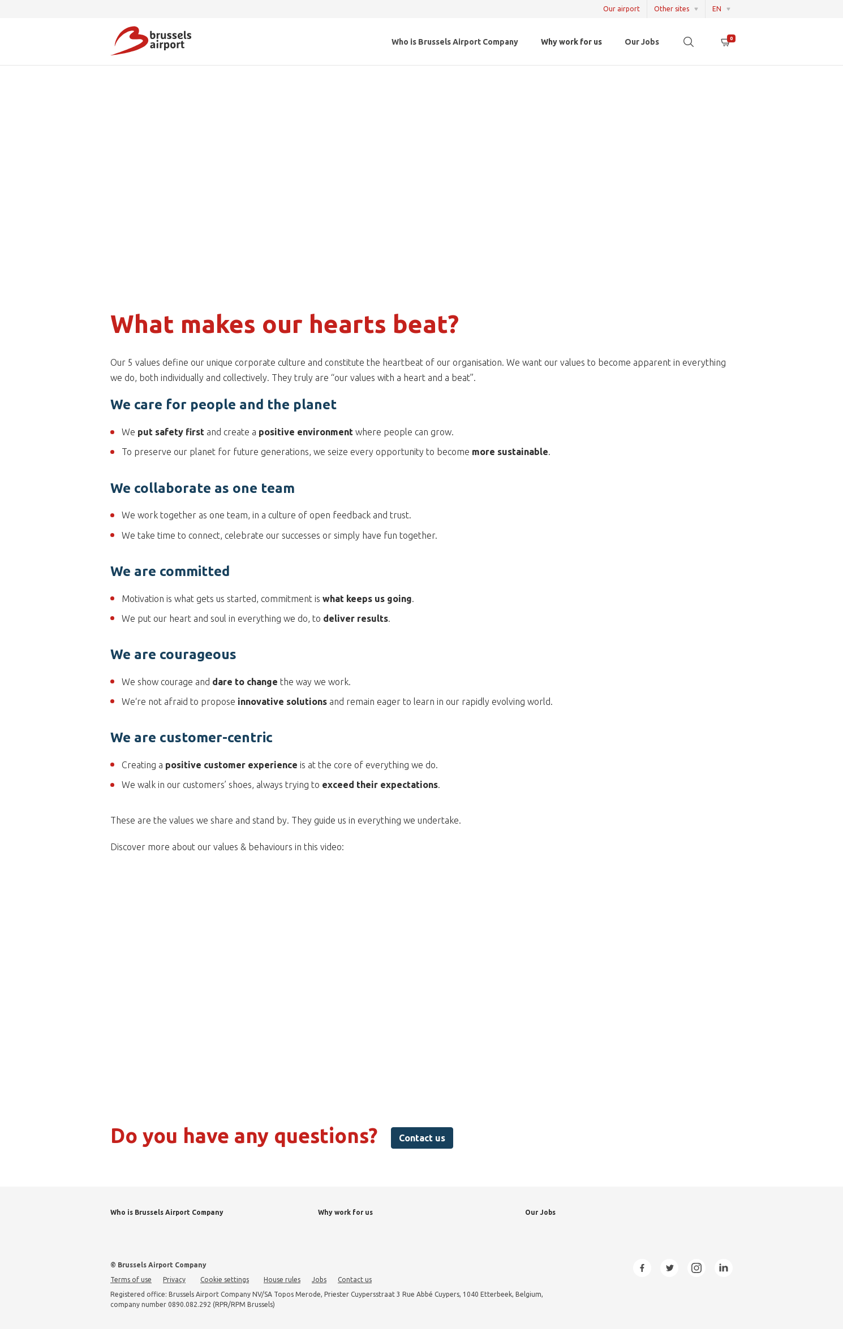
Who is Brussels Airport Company (455, 41)
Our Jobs (642, 41)
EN (716, 8)
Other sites (671, 8)
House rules (282, 1279)
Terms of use (131, 1279)
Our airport (621, 8)
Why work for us (571, 41)
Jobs (319, 1279)
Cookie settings (224, 1279)
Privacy (174, 1279)
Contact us (422, 1138)
